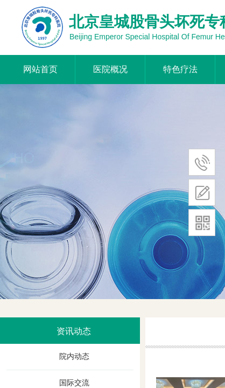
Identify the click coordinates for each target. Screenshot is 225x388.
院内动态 (74, 356)
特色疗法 (180, 69)
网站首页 (40, 69)
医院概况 (110, 69)
